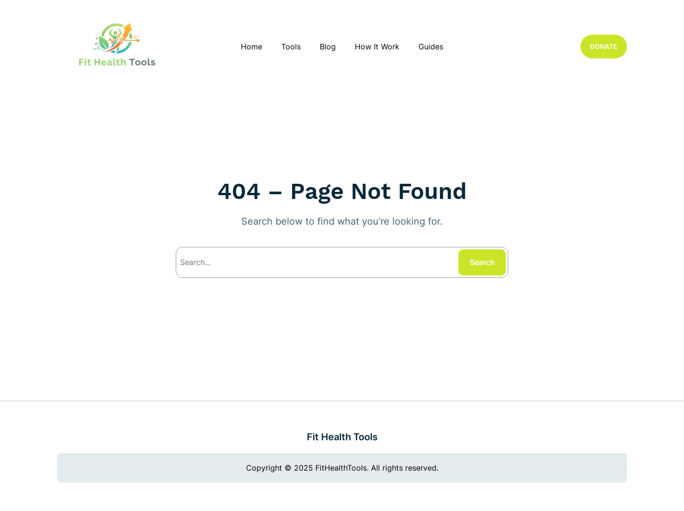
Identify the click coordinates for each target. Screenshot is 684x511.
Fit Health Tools (342, 437)
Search (482, 262)
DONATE (604, 46)
